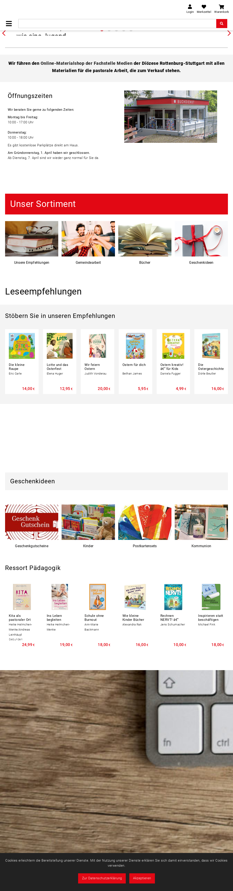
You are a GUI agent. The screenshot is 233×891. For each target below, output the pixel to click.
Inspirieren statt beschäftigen (210, 686)
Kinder (88, 614)
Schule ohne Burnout (94, 686)
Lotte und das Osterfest (57, 435)
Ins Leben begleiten (54, 686)
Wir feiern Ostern (92, 435)
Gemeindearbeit (88, 330)
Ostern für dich (134, 433)
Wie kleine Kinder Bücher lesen (133, 688)
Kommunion (201, 614)
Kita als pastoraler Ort (20, 686)
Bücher (144, 330)
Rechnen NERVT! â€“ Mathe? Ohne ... (172, 688)
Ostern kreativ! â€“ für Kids (172, 435)
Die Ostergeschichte (211, 435)
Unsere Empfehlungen (31, 330)
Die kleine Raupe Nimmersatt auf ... (18, 439)
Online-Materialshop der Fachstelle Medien (87, 131)
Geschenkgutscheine (31, 614)
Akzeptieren (142, 878)
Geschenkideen (201, 330)
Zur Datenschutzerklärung (102, 878)
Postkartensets (145, 614)
